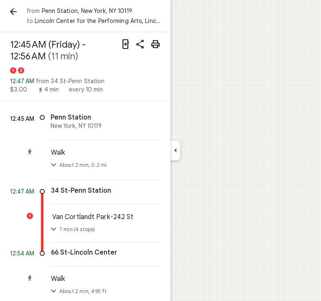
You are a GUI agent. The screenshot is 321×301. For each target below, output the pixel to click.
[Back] (13, 12)
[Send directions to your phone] (125, 44)
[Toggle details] (53, 229)
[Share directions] (140, 44)
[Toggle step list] (53, 165)
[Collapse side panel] (175, 150)
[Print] (155, 44)
